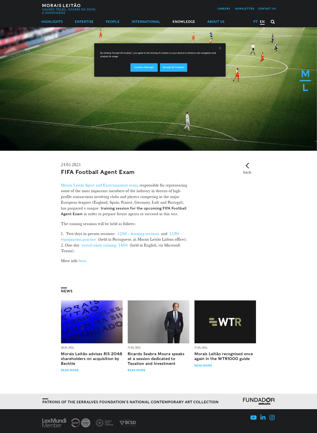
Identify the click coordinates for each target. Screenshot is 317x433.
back (247, 172)
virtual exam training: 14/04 (104, 245)
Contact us (267, 8)
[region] (160, 60)
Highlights (52, 22)
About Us (215, 22)
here (82, 260)
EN (262, 22)
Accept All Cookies (173, 67)
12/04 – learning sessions (138, 233)
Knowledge (183, 22)
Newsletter (244, 8)
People (112, 22)
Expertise (84, 22)
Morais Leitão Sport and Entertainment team (99, 185)
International (146, 22)
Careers (224, 8)
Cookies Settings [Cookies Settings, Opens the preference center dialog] (144, 67)
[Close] (220, 48)
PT (255, 22)
